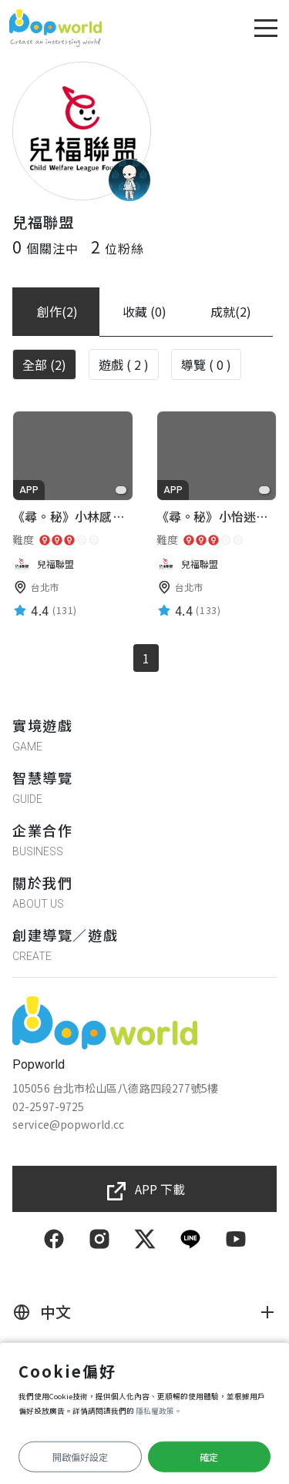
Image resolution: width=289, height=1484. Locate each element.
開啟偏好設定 (80, 1456)
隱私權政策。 (159, 1410)
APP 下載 (160, 1189)
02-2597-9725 (48, 1106)
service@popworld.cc (68, 1124)
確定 (209, 1456)
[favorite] (121, 490)
